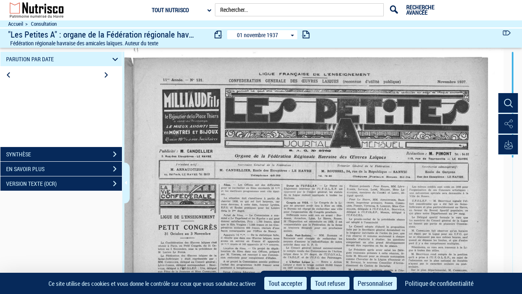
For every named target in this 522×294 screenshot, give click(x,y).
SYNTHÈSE (64, 154)
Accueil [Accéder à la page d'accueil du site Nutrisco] (15, 23)
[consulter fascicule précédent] (219, 34)
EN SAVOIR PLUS (64, 169)
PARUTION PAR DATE (63, 59)
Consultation (44, 23)
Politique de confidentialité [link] (439, 283)
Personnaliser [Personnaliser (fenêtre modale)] (375, 283)
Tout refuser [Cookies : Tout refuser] (330, 283)
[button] (508, 103)
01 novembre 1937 (257, 35)
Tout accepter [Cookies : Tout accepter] (285, 283)
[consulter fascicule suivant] (306, 34)
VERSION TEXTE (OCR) (64, 183)
